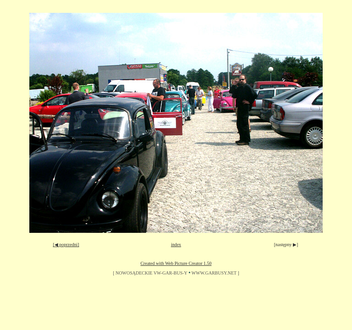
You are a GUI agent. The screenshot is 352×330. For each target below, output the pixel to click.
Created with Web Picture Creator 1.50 (175, 263)
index (176, 244)
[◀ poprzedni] (66, 244)
